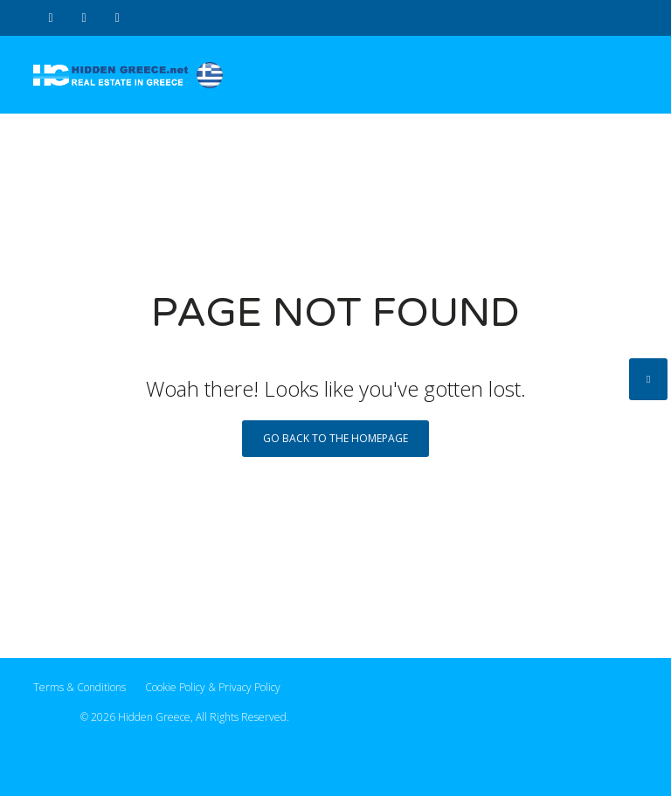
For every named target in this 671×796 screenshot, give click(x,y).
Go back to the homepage (335, 438)
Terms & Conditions (79, 687)
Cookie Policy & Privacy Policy (212, 687)
